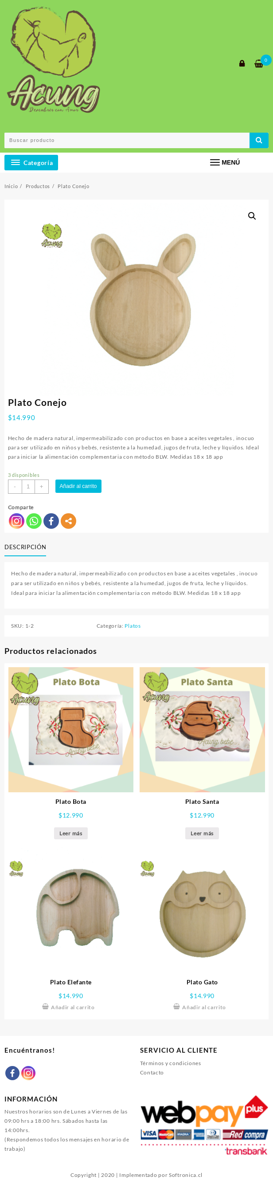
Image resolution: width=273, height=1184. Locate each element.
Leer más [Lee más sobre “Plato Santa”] (202, 833)
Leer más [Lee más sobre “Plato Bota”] (70, 833)
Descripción (25, 547)
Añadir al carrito (78, 486)
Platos (132, 625)
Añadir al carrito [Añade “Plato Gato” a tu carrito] (204, 1007)
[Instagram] (28, 1073)
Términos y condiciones (170, 1063)
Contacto (152, 1072)
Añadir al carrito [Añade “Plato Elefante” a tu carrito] (73, 1007)
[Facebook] (12, 1073)
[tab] (27, 547)
